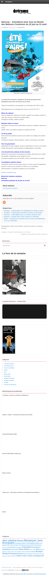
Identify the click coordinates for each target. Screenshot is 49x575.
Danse (6, 370)
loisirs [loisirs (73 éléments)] (13, 551)
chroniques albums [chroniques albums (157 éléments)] (20, 543)
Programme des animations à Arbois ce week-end (34, 234)
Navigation (8, 2)
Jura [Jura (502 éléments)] (37, 549)
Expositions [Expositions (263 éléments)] (36, 547)
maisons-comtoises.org (8, 172)
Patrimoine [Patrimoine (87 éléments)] (41, 553)
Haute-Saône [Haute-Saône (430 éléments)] (23, 549)
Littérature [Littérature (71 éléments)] (9, 551)
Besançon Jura (21, 27)
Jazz (5, 372)
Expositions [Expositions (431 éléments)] (27, 547)
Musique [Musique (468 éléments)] (5, 553)
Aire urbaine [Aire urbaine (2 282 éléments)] (9, 540)
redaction (5, 27)
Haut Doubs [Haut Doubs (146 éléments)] (14, 549)
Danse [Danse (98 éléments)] (12, 545)
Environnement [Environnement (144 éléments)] (37, 545)
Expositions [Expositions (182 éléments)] (12, 547)
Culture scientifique (9, 368)
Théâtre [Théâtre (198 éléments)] (24, 556)
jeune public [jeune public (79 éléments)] (32, 549)
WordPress (11, 570)
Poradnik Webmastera (39, 574)
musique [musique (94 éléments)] (27, 551)
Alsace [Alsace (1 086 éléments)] (20, 540)
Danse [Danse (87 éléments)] (41, 543)
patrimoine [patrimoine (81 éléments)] (4, 556)
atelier (12, 226)
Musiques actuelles (9, 378)
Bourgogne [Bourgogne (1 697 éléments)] (8, 542)
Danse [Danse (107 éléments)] (8, 545)
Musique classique (9, 380)
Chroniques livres (8, 365)
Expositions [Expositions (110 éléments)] (19, 547)
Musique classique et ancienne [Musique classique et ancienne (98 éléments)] (31, 553)
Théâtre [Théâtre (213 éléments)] (29, 556)
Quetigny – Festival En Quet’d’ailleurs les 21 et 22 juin (15, 232)
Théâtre (6, 382)
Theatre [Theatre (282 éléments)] (18, 556)
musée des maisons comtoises (33, 226)
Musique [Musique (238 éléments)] (20, 554)
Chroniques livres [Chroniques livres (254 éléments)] (33, 543)
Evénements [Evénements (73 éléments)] (5, 547)
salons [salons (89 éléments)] (9, 556)
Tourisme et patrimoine (10, 384)
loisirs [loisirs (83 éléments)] (16, 551)
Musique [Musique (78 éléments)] (23, 551)
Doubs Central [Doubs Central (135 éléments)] (18, 545)
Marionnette (7, 376)
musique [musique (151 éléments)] (32, 551)
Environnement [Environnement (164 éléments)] (27, 545)
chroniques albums (9, 363)
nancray (3, 228)
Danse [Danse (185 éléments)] (4, 545)
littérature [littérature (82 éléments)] (4, 551)
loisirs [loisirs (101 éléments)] (19, 551)
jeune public (19, 226)
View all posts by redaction (11, 188)
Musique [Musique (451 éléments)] (39, 551)
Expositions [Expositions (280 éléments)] (6, 549)
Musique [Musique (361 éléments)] (13, 554)
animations (6, 226)
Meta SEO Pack (25, 574)
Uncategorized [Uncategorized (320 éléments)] (38, 556)
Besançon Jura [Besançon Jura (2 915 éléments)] (33, 540)
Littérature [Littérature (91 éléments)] (42, 549)
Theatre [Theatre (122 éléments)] (13, 556)
